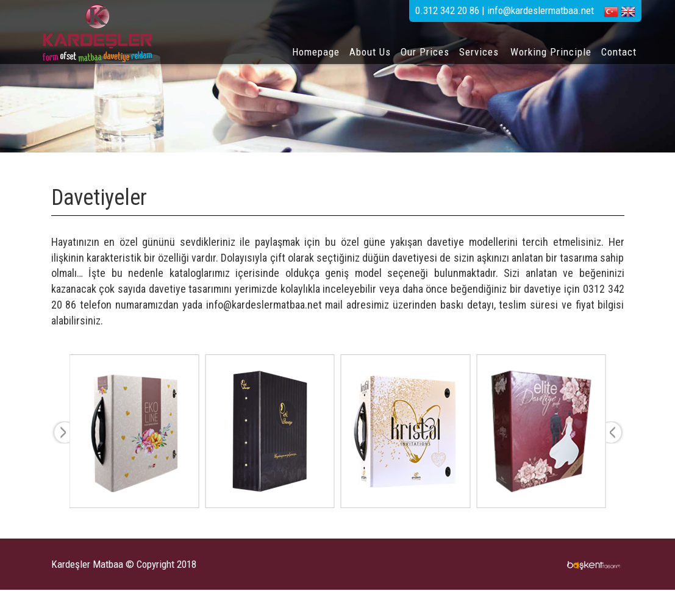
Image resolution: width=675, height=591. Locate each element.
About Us (370, 52)
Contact (619, 52)
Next (615, 432)
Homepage (316, 52)
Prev (60, 432)
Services (479, 52)
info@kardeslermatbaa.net (264, 304)
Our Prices (425, 52)
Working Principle (550, 52)
